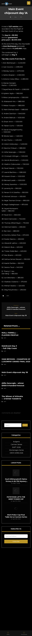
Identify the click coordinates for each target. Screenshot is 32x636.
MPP (7, 295)
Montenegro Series (16, 450)
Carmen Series (16, 444)
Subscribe (16, 541)
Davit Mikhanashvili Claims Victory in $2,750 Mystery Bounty (16, 481)
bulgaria (16, 442)
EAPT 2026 (16, 447)
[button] (28, 3)
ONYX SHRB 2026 (16, 453)
